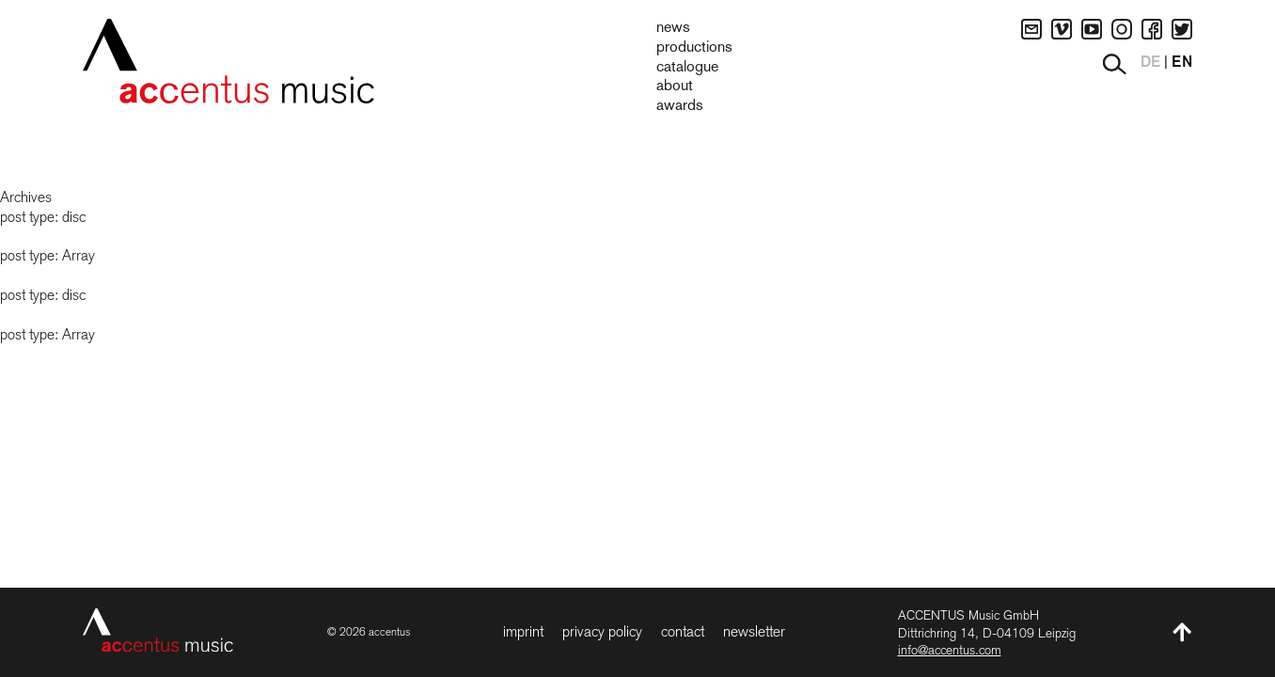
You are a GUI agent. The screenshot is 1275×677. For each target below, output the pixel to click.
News (673, 28)
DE (1150, 63)
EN (1182, 63)
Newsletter (754, 631)
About (674, 86)
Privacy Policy (602, 631)
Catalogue (687, 67)
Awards (679, 106)
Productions (694, 47)
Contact (682, 631)
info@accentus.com (949, 649)
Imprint (523, 631)
